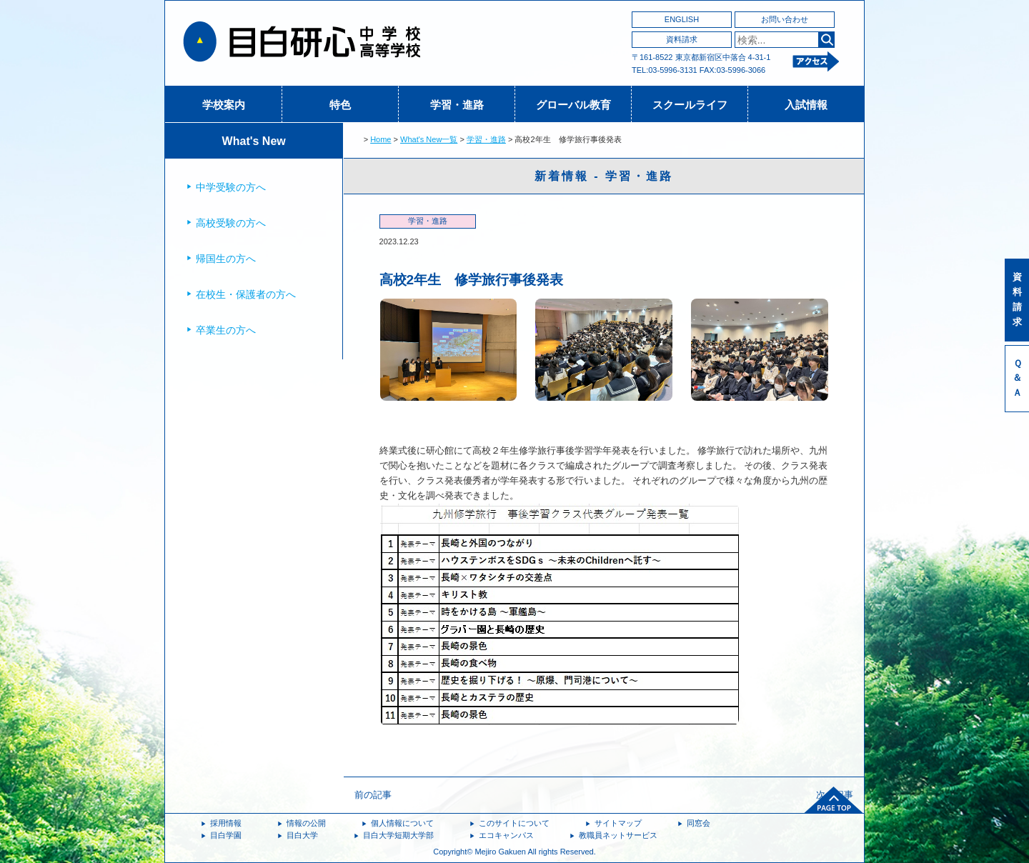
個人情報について (402, 823)
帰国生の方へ (226, 258)
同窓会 (698, 823)
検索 (826, 39)
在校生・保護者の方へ (246, 294)
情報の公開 (306, 823)
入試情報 (806, 105)
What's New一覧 (428, 139)
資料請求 (681, 39)
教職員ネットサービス (618, 835)
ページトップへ (834, 800)
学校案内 (223, 105)
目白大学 (302, 835)
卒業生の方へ (226, 330)
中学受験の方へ (231, 187)
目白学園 (226, 835)
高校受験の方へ (231, 223)
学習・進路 (457, 105)
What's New (254, 141)
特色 (340, 105)
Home (380, 139)
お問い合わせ (784, 19)
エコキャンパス (506, 835)
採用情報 (226, 823)
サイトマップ (618, 823)
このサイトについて (514, 823)
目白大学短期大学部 (398, 835)
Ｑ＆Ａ (1017, 378)
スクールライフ (689, 105)
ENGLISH (682, 19)
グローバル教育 (573, 105)
